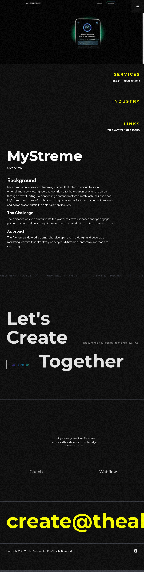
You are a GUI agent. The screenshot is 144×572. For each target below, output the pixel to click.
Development (132, 81)
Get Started (20, 368)
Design (116, 81)
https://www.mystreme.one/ (123, 130)
